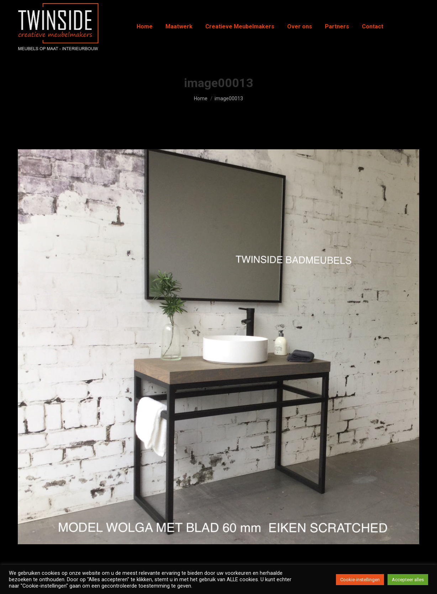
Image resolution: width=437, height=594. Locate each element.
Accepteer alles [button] (408, 579)
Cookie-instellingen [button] (360, 579)
